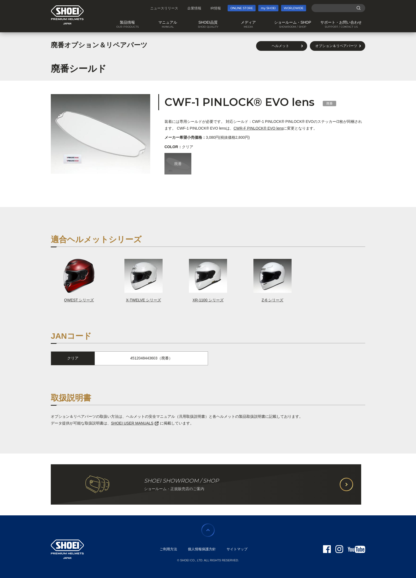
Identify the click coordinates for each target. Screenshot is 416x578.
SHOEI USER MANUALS (135, 423)
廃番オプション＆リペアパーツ (99, 45)
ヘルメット (280, 46)
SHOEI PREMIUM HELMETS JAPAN (67, 14)
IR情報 (215, 8)
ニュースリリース (164, 8)
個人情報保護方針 (202, 549)
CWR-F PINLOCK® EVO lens (258, 128)
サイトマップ (237, 549)
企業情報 (194, 8)
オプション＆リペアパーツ (336, 46)
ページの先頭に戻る (208, 530)
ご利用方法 (168, 549)
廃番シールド (78, 68)
